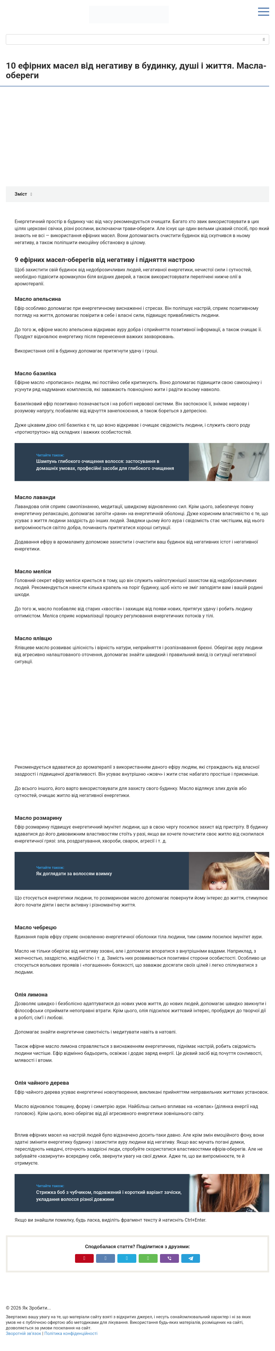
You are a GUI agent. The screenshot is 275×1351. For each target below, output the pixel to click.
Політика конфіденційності (71, 1333)
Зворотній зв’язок (23, 1333)
